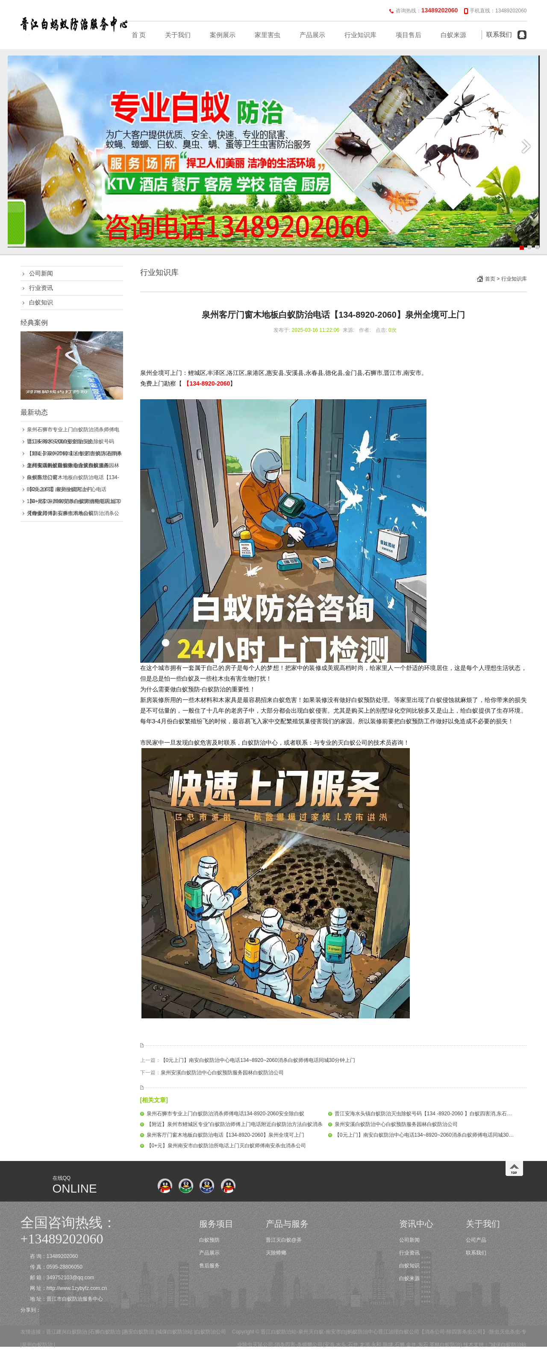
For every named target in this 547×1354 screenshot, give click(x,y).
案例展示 (222, 35)
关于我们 (178, 35)
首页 (490, 279)
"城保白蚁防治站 (507, 1345)
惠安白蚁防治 (138, 1332)
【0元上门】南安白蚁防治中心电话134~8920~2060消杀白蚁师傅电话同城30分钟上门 (258, 1060)
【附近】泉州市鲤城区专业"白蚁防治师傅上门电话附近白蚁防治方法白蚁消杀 (235, 1124)
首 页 (139, 35)
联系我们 (499, 34)
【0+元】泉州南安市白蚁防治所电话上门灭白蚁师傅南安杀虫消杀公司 (226, 1146)
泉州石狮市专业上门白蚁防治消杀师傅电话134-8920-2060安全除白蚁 (225, 1114)
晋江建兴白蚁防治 (66, 1332)
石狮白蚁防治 (105, 1332)
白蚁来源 (453, 35)
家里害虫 (267, 35)
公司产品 (476, 1240)
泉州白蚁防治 (37, 1345)
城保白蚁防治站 (175, 1332)
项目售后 (408, 35)
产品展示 (312, 35)
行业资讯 (41, 287)
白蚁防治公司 (210, 1332)
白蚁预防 (209, 1240)
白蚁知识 (41, 302)
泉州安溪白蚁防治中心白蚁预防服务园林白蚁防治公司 (222, 1073)
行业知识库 (360, 35)
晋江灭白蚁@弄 (284, 1240)
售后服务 (209, 1266)
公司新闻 (41, 273)
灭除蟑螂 (276, 1253)
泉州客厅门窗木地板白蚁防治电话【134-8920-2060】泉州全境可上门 (225, 1135)
